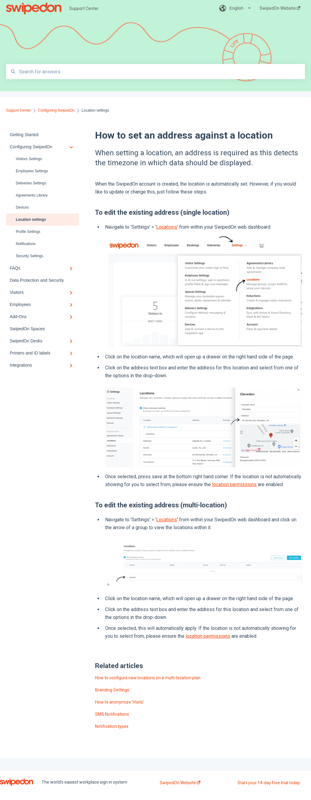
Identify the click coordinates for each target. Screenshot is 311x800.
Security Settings (29, 256)
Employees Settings (32, 171)
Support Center (84, 8)
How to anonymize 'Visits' (119, 702)
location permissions (234, 484)
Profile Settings (28, 232)
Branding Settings (112, 689)
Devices (22, 207)
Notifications (26, 244)
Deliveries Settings (31, 183)
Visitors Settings (29, 159)
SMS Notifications (112, 714)
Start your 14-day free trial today (269, 782)
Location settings (31, 219)
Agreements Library (32, 195)
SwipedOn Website (180, 782)
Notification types (111, 726)
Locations (166, 227)
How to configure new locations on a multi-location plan (147, 677)
